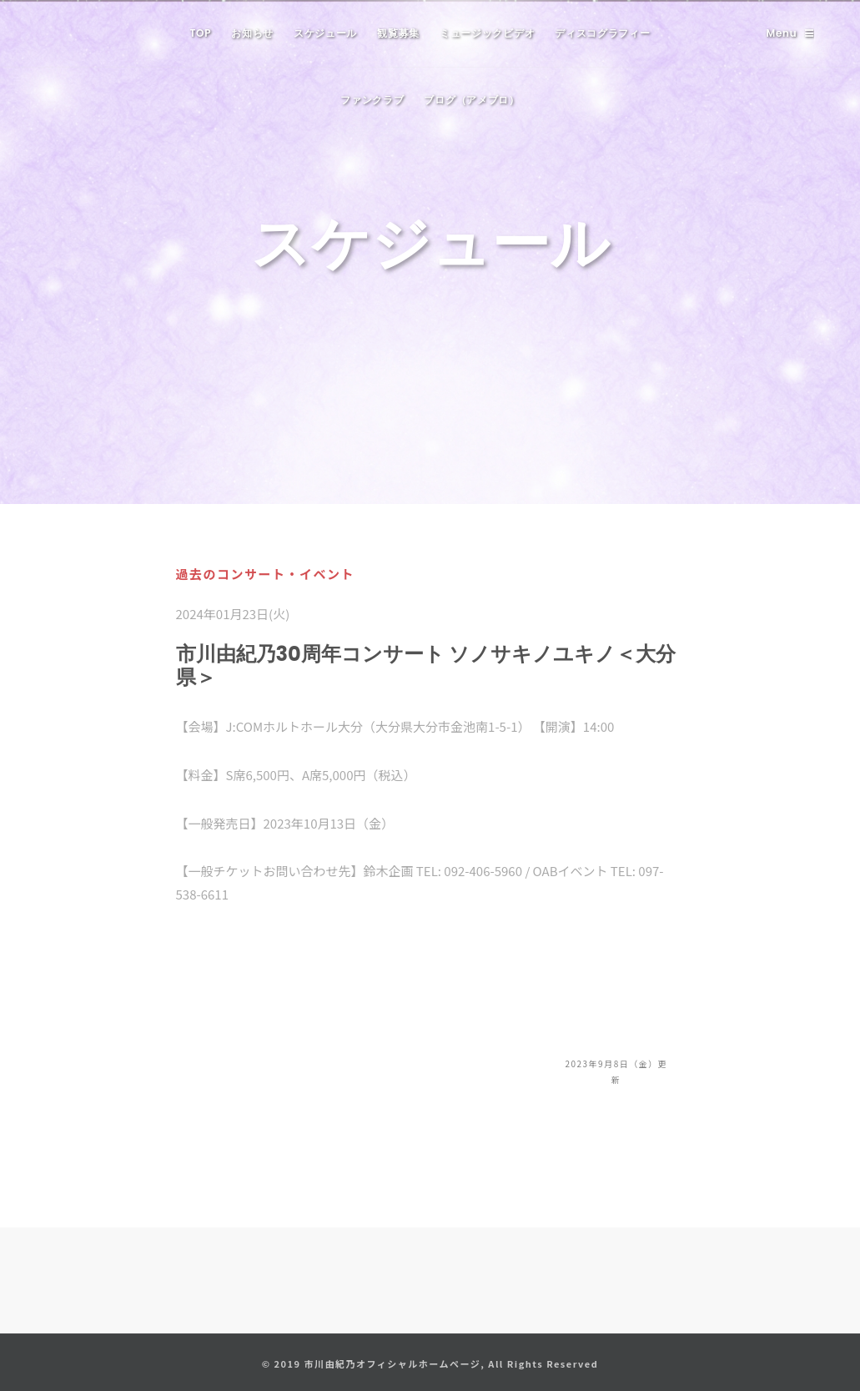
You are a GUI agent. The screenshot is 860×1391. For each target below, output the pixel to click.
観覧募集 (398, 33)
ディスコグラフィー (602, 33)
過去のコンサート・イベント (265, 573)
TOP (200, 33)
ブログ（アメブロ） (471, 100)
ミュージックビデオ (487, 33)
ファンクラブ (372, 100)
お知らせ (252, 33)
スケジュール (325, 33)
